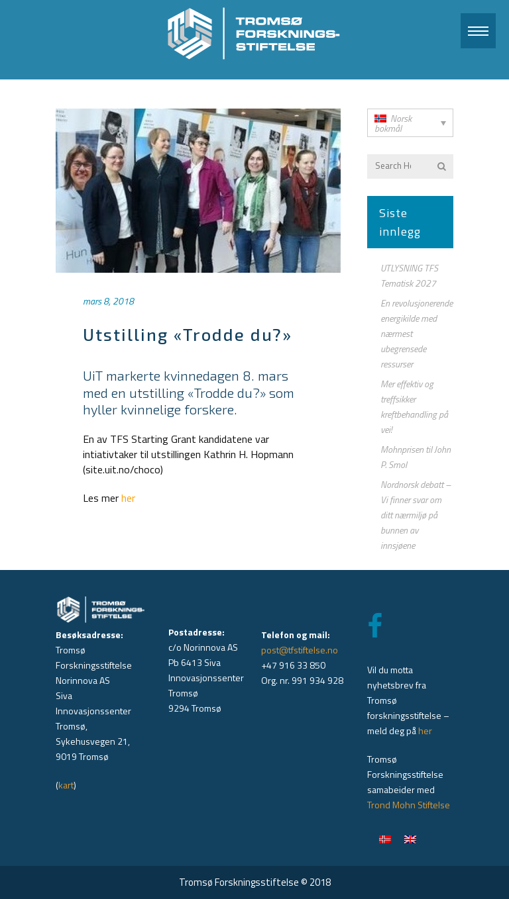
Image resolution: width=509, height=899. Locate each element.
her (128, 498)
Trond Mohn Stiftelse (408, 805)
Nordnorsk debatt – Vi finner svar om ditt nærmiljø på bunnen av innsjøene (415, 514)
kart (66, 785)
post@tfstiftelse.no (299, 650)
